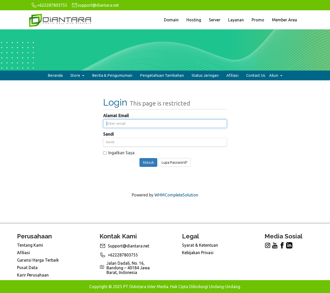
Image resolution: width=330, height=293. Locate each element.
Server (214, 20)
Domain (171, 20)
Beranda (55, 75)
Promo (258, 20)
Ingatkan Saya (119, 152)
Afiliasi (232, 75)
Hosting (193, 20)
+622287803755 (49, 5)
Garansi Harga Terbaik (38, 260)
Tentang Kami (30, 245)
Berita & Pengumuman (112, 75)
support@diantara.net (95, 5)
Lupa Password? (174, 162)
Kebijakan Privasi (197, 252)
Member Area (284, 20)
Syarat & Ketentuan (200, 245)
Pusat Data (27, 267)
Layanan (236, 20)
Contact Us (255, 75)
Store (77, 75)
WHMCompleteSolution (176, 195)
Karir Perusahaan (33, 275)
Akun (275, 75)
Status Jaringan (205, 75)
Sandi (108, 134)
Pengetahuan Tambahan (162, 75)
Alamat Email (116, 115)
